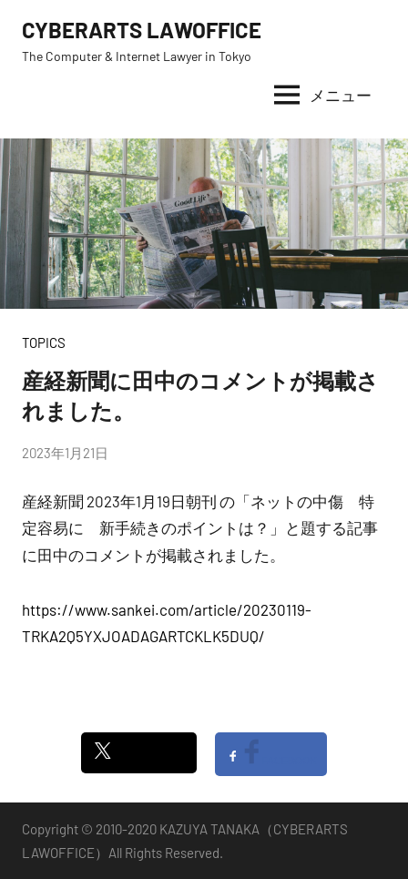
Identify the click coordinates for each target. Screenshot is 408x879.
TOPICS (44, 342)
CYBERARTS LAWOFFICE (141, 29)
